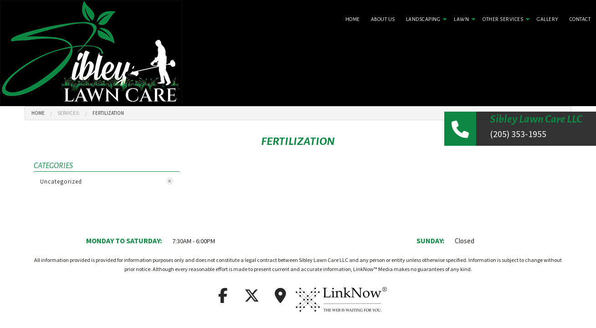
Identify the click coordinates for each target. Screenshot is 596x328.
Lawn (461, 19)
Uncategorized (106, 181)
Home (352, 19)
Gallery (548, 19)
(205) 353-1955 (518, 133)
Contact (580, 19)
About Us (383, 19)
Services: (68, 113)
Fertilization (108, 113)
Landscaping (423, 19)
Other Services (503, 19)
